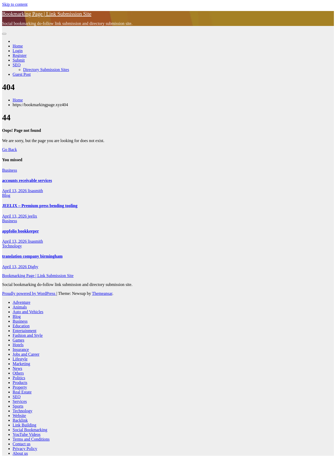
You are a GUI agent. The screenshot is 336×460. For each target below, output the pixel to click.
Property (20, 387)
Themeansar (102, 293)
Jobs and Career (26, 354)
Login (18, 50)
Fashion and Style (28, 335)
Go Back (9, 149)
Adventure (21, 302)
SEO (16, 65)
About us (20, 453)
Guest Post (22, 74)
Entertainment (24, 330)
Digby (33, 266)
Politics (19, 378)
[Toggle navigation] (4, 34)
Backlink (20, 420)
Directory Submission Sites (46, 69)
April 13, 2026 (15, 190)
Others (18, 373)
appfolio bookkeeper (20, 231)
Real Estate (22, 392)
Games (18, 340)
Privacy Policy (25, 448)
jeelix (32, 216)
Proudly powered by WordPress (29, 293)
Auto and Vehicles (28, 312)
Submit (19, 60)
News (17, 368)
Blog (6, 195)
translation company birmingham (32, 256)
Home (18, 46)
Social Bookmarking (30, 429)
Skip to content (15, 4)
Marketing (21, 363)
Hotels (18, 345)
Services (20, 401)
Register (20, 55)
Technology (12, 246)
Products (20, 382)
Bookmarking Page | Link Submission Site (46, 14)
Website (19, 415)
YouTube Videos (26, 434)
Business (9, 170)
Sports (18, 406)
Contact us (21, 444)
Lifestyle (20, 359)
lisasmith (35, 190)
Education (21, 326)
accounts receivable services (27, 180)
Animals (20, 307)
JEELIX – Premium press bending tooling (39, 205)
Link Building (24, 425)
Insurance (21, 349)
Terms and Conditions (31, 439)
